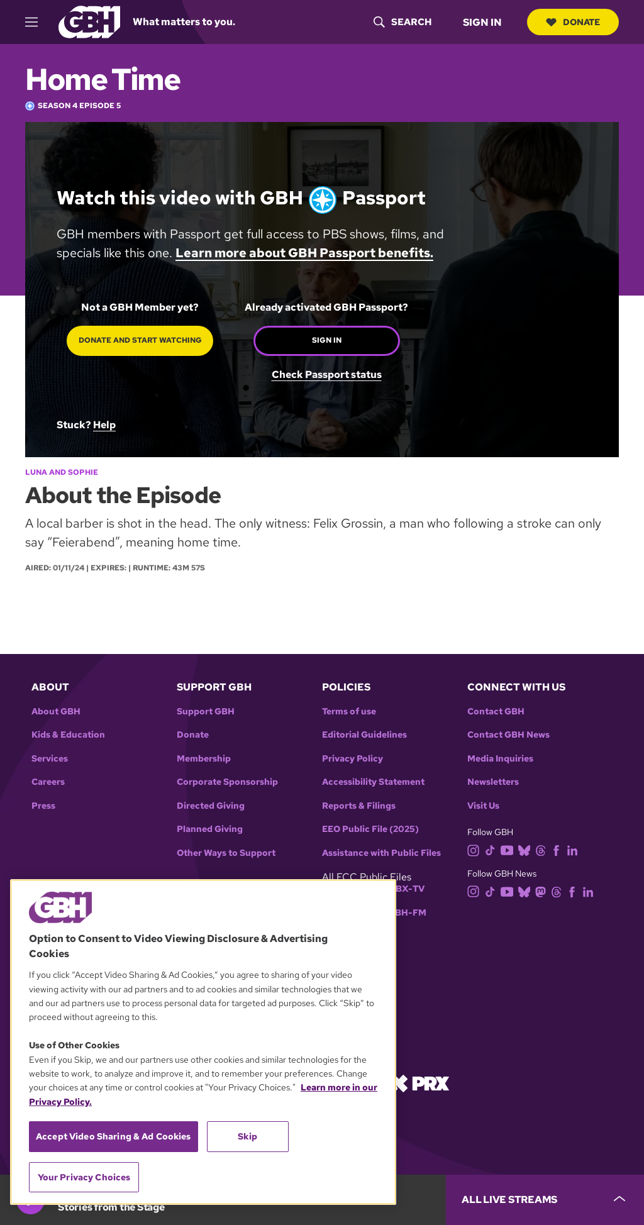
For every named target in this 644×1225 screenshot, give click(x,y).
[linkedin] (575, 849)
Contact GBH (496, 711)
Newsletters (493, 782)
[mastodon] (543, 890)
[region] (203, 1042)
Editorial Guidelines (364, 734)
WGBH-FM (402, 912)
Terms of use (349, 711)
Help (104, 424)
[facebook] (559, 849)
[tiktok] (493, 849)
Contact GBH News (508, 734)
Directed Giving (211, 806)
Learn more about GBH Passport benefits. (304, 253)
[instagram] (476, 849)
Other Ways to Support (226, 853)
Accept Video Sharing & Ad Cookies (113, 1136)
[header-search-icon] (402, 22)
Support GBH (206, 711)
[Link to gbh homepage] (89, 21)
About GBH (55, 711)
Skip (247, 1136)
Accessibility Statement (373, 782)
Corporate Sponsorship (227, 782)
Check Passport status (327, 374)
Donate (573, 22)
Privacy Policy (352, 758)
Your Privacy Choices (84, 1177)
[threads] (543, 849)
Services (49, 758)
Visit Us (483, 806)
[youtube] (509, 849)
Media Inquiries (500, 758)
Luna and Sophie (61, 472)
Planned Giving (210, 829)
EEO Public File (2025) (370, 829)
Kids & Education (68, 734)
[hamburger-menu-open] (37, 22)
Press (43, 806)
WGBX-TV (402, 889)
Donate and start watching (140, 340)
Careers (48, 782)
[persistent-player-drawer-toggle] (545, 1200)
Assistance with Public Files (381, 853)
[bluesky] (526, 849)
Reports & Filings (359, 806)
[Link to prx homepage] (419, 1082)
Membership (204, 758)
